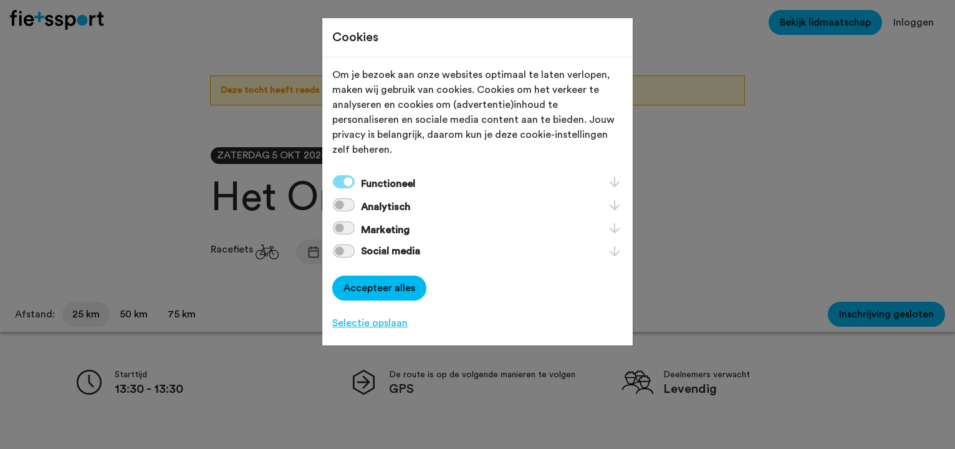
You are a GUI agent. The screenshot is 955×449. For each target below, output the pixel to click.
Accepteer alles (379, 288)
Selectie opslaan (370, 323)
